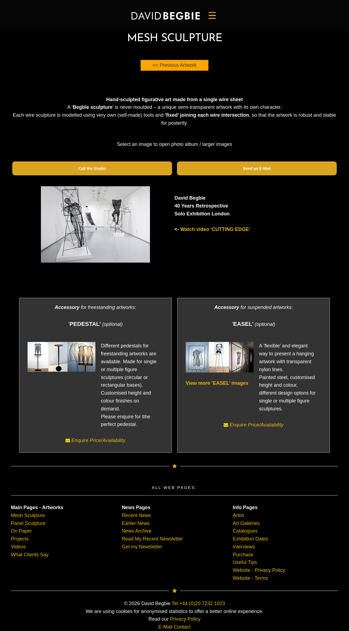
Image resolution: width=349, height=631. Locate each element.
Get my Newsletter (142, 546)
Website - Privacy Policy (259, 570)
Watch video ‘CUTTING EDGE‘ (215, 229)
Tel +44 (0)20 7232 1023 (198, 603)
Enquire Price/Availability (95, 440)
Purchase (243, 554)
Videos (18, 546)
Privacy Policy (185, 619)
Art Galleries (246, 523)
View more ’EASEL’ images (217, 383)
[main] (166, 16)
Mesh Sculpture (28, 515)
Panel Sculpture (28, 523)
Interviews (244, 546)
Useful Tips (245, 562)
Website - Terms (250, 578)
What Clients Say (30, 554)
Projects (20, 539)
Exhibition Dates (250, 539)
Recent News (136, 515)
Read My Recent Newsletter (152, 539)
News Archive (137, 531)
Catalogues (245, 531)
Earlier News (136, 523)
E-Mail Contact (174, 627)
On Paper (21, 531)
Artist (238, 515)
